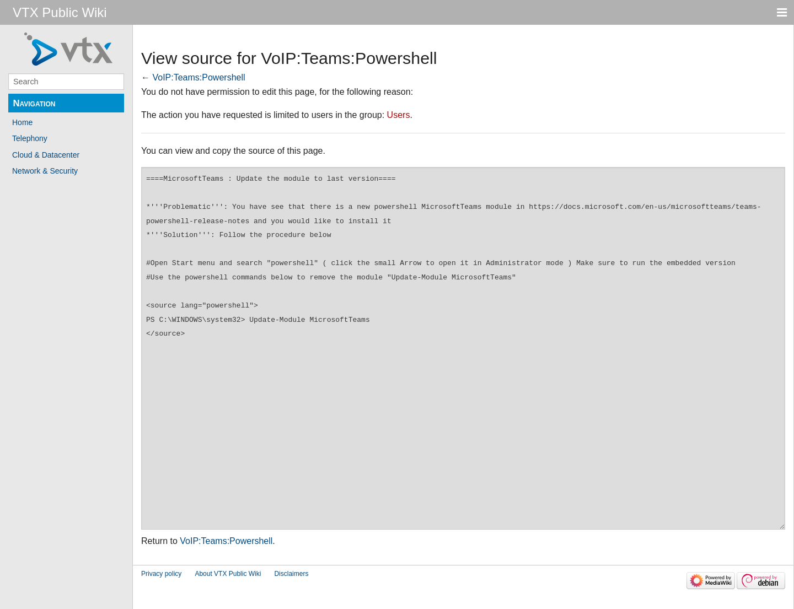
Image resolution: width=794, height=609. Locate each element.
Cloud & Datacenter (45, 154)
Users (398, 115)
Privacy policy (161, 574)
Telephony (29, 138)
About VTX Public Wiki (228, 574)
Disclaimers (291, 574)
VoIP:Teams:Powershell (198, 77)
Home (22, 122)
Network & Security (45, 170)
